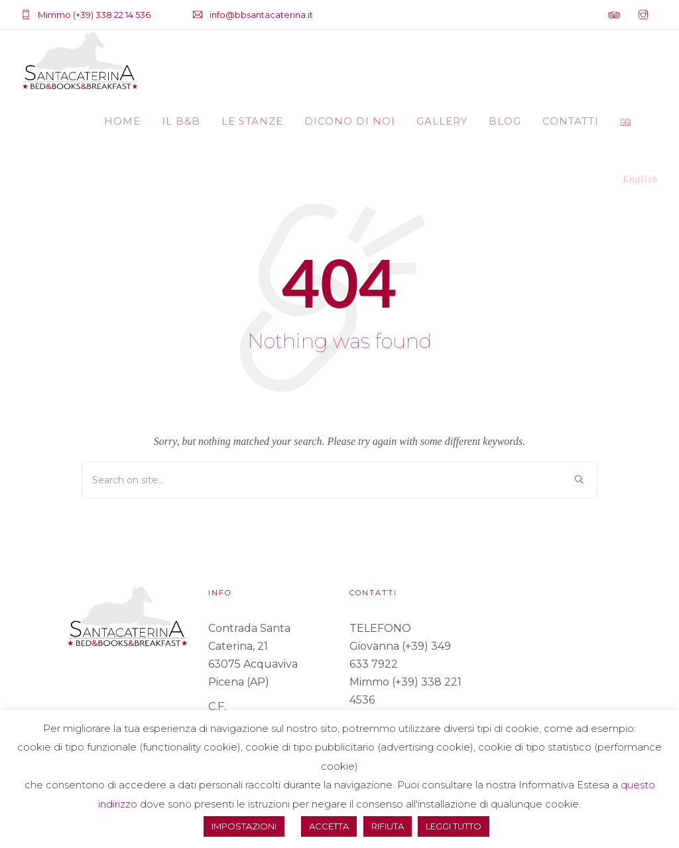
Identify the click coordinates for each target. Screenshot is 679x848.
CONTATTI (570, 121)
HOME (122, 121)
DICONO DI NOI (349, 121)
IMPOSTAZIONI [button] (244, 826)
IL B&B (181, 121)
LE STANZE (252, 121)
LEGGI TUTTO (453, 826)
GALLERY (441, 121)
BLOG (505, 121)
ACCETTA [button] (329, 826)
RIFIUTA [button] (387, 826)
